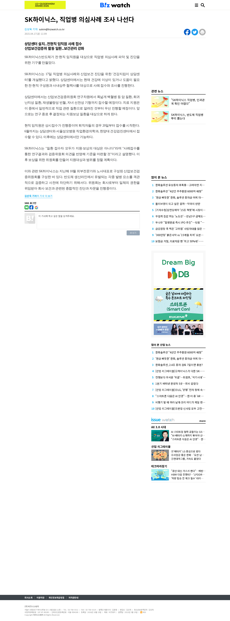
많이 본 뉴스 (159, 177)
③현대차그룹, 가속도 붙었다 (186, 458)
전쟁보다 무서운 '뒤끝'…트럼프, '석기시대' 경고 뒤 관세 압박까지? (192, 377)
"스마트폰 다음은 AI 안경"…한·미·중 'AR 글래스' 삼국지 (186, 396)
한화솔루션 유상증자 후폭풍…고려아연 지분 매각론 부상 (186, 185)
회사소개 (28, 597)
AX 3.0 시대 (158, 427)
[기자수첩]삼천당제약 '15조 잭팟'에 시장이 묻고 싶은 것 (186, 210)
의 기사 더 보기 (39, 196)
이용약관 (40, 597)
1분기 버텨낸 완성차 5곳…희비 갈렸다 (176, 383)
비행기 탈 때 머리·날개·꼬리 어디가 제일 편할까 (181, 402)
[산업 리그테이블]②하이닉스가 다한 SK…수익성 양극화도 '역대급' (192, 371)
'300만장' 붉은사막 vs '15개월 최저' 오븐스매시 (181, 235)
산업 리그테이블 (161, 446)
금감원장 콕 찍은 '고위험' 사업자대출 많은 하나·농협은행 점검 (189, 229)
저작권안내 (73, 597)
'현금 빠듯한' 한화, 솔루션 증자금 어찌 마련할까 (181, 197)
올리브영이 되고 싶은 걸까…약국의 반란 (177, 204)
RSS (143, 612)
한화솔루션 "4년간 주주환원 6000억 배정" (179, 191)
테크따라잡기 (159, 466)
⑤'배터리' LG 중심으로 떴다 (186, 451)
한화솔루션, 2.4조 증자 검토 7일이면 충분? (179, 365)
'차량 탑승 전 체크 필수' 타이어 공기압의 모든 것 (196, 478)
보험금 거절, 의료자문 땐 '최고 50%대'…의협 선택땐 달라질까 (189, 241)
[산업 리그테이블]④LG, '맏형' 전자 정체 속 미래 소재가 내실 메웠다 (192, 390)
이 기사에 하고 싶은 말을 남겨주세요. (88, 221)
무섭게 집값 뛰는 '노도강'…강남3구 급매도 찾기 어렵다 (186, 216)
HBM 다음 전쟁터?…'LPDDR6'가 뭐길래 (192, 474)
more (202, 420)
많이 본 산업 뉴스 (161, 345)
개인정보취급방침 (56, 597)
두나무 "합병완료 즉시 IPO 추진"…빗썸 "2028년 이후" (186, 222)
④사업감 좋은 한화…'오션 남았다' (189, 455)
